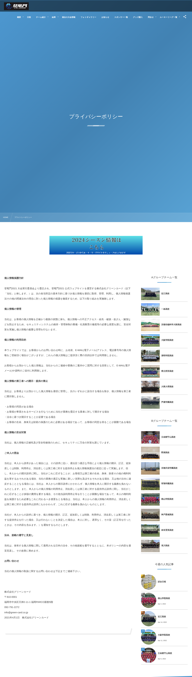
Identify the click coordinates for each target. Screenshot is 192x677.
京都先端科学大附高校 (171, 324)
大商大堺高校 (167, 386)
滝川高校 (165, 545)
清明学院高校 (167, 355)
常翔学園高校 (167, 483)
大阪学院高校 (167, 340)
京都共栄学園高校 (169, 468)
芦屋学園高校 (167, 402)
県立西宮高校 (167, 371)
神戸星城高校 (167, 514)
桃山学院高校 (167, 499)
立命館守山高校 (168, 437)
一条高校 (165, 309)
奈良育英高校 (167, 530)
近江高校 (165, 293)
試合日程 (162, 582)
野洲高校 (165, 452)
